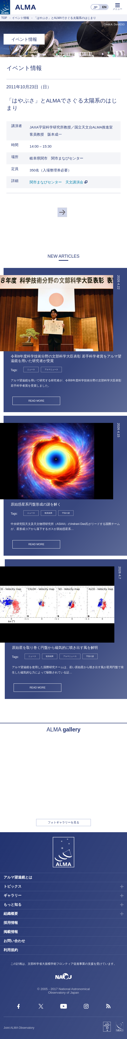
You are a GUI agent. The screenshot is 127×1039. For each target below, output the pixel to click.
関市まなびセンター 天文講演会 (56, 182)
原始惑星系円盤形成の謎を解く (36, 504)
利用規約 (11, 950)
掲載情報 (11, 932)
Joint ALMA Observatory (19, 1027)
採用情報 (11, 923)
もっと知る (12, 904)
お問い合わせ (14, 941)
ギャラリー (12, 895)
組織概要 (11, 913)
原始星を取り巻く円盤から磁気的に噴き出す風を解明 (55, 647)
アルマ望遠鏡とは (18, 877)
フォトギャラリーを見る (63, 822)
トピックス (12, 886)
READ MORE (36, 400)
